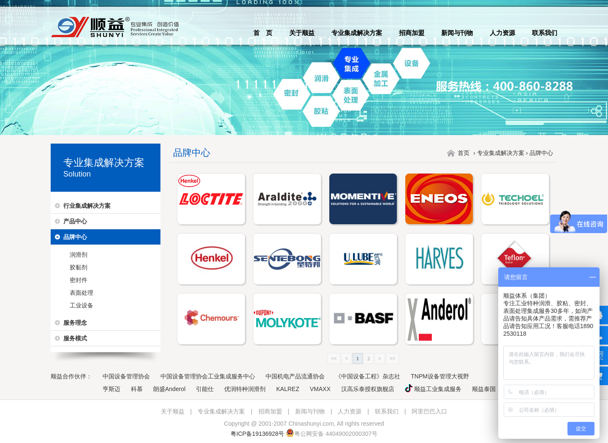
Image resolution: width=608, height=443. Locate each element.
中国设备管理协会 (126, 376)
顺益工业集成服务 (433, 389)
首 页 (262, 32)
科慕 (137, 389)
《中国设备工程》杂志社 (367, 376)
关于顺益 (302, 32)
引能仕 (205, 389)
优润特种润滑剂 (245, 389)
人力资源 (502, 32)
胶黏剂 (78, 267)
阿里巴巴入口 (429, 411)
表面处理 (81, 292)
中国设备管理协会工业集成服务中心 (207, 376)
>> (393, 358)
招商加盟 (411, 32)
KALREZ (287, 389)
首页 (464, 152)
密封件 (78, 280)
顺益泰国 (484, 389)
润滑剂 (78, 254)
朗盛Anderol (169, 389)
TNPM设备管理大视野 (440, 376)
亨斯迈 (111, 389)
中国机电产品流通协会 (295, 376)
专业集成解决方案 (356, 32)
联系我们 (544, 32)
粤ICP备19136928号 (258, 433)
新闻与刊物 (457, 32)
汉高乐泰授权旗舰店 (367, 389)
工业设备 (81, 305)
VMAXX (320, 389)
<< (334, 358)
